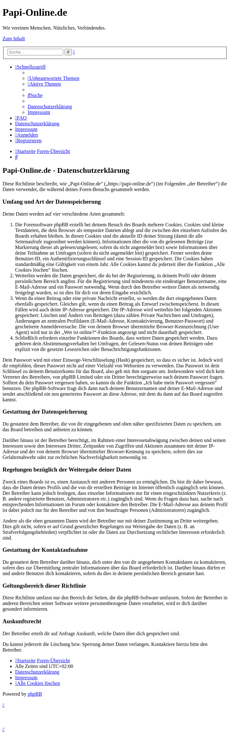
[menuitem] (53, 78)
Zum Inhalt (14, 38)
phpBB (35, 694)
